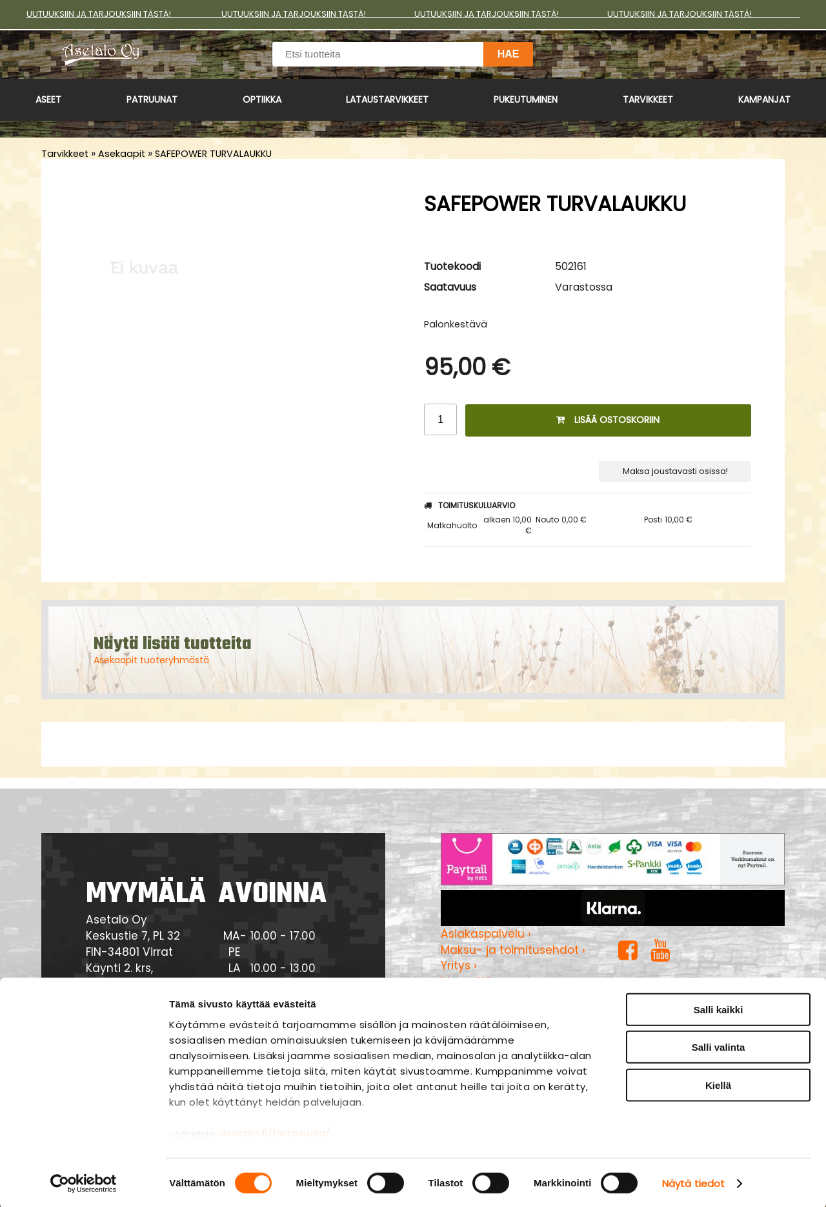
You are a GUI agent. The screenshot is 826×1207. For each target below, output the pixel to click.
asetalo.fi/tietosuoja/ (274, 1131)
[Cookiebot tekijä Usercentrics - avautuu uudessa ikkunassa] (83, 1182)
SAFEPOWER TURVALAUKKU (213, 153)
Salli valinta (718, 1045)
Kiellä (718, 1083)
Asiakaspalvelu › (486, 934)
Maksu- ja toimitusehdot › (513, 950)
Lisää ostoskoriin (608, 419)
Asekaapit (121, 153)
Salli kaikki (718, 1007)
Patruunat (151, 99)
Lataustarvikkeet (387, 99)
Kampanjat (764, 99)
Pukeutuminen (526, 99)
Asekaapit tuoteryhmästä (151, 660)
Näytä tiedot (693, 1181)
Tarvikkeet (648, 99)
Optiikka (262, 99)
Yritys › (459, 965)
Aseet (48, 99)
